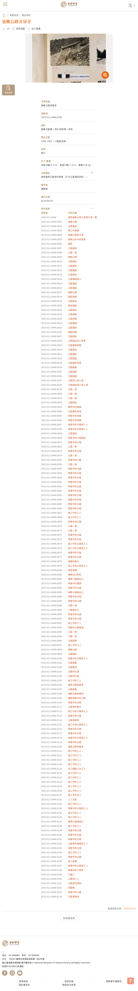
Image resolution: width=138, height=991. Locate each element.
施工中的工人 (74, 512)
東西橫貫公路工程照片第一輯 (82, 217)
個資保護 (68, 981)
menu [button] (5, 4)
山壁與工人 (73, 878)
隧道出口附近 (74, 574)
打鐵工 (71, 874)
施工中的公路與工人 (78, 543)
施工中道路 (73, 230)
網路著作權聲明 (114, 981)
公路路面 (72, 283)
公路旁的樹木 (74, 706)
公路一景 (72, 252)
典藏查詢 (14, 15)
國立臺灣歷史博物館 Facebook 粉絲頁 (4, 973)
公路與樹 (72, 318)
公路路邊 (72, 270)
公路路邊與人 (74, 279)
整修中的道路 (74, 406)
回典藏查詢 (69, 918)
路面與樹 (72, 296)
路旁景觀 (72, 570)
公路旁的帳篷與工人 (78, 843)
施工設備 (72, 861)
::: (3, 951)
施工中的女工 (74, 795)
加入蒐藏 (36, 28)
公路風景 (72, 226)
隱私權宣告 (24, 984)
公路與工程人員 (76, 380)
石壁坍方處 (73, 671)
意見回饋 (20, 28)
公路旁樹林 (73, 720)
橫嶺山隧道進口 (76, 821)
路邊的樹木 (73, 561)
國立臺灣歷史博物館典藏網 (70, 4)
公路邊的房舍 (74, 411)
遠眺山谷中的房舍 (77, 239)
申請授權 (8, 92)
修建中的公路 (74, 442)
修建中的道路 (74, 415)
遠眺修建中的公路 (77, 698)
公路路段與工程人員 (78, 384)
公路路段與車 (74, 362)
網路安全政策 (69, 984)
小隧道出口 (73, 609)
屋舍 (70, 243)
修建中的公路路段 (77, 437)
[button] (69, 173)
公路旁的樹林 (74, 883)
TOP (130, 981)
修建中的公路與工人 (78, 424)
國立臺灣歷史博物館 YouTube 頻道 (20, 973)
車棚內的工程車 (76, 870)
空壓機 (71, 887)
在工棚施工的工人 (77, 768)
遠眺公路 (72, 221)
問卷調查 (23, 981)
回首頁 (4, 15)
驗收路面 (72, 305)
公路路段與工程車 (77, 340)
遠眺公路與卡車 (76, 234)
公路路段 (72, 248)
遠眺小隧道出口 (76, 578)
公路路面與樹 (74, 345)
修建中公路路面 (76, 627)
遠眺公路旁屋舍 (76, 684)
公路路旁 (72, 640)
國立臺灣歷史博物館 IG (12, 973)
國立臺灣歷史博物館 (11, 943)
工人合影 (72, 799)
